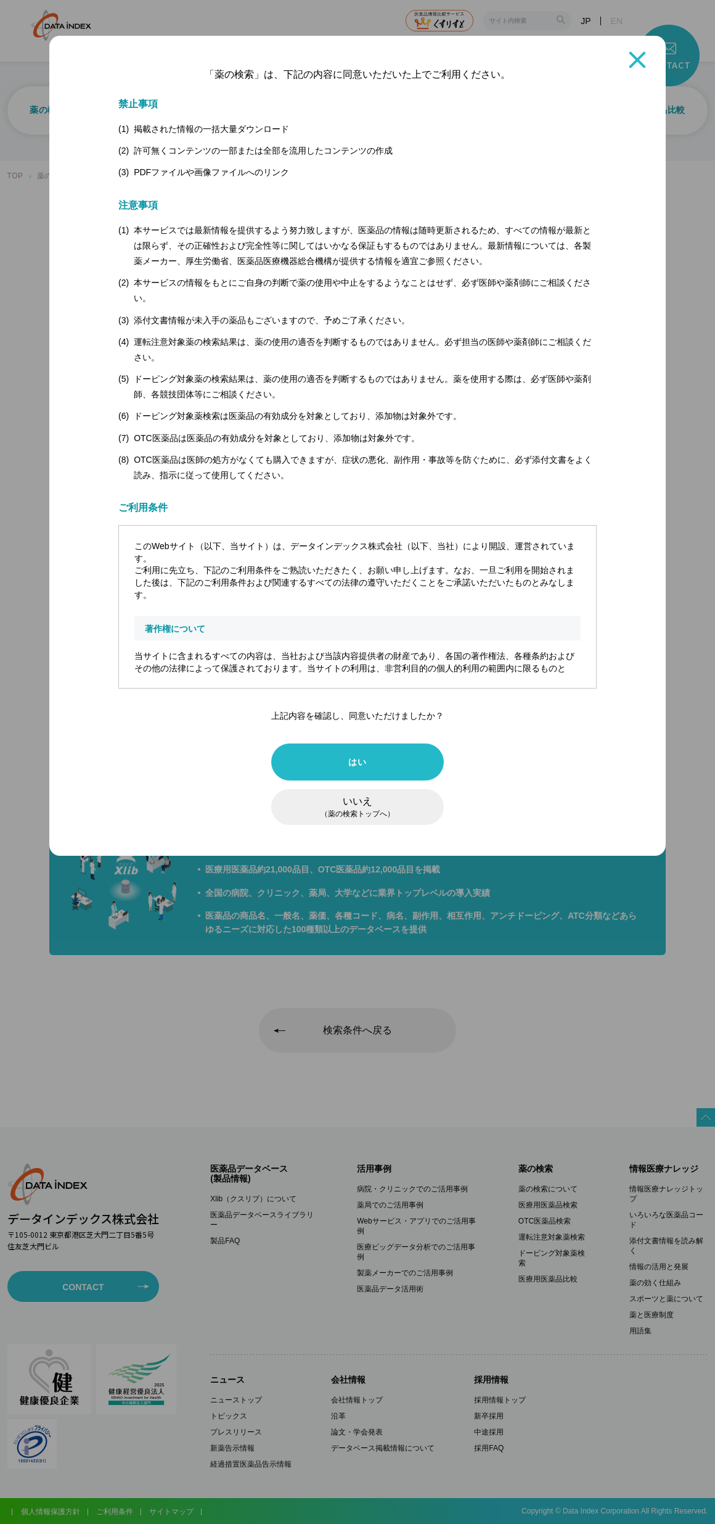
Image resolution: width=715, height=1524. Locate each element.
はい (357, 762)
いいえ (357, 807)
